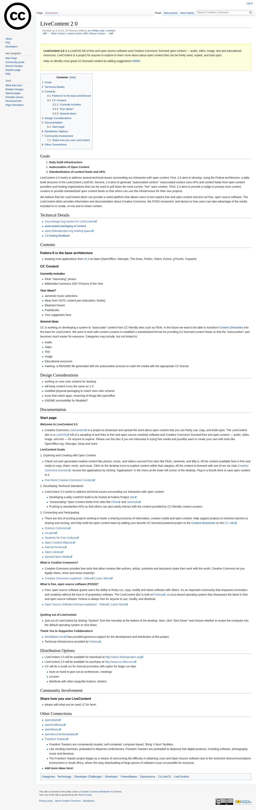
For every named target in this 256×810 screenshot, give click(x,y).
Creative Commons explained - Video (68, 578)
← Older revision (56, 33)
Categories (48, 776)
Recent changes (14, 66)
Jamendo (132, 502)
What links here (13, 85)
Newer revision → (99, 33)
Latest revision (74, 33)
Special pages (12, 93)
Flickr (114, 502)
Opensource (147, 776)
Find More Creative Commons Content (69, 480)
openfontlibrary (54, 724)
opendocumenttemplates (60, 734)
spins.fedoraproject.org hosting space (68, 230)
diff (44, 33)
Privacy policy (46, 801)
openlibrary (51, 729)
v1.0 (86, 258)
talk (102, 30)
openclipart (51, 720)
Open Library (53, 552)
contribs (110, 30)
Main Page (11, 58)
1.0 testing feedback (57, 235)
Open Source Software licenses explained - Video (75, 604)
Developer (111, 776)
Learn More (103, 578)
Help (7, 73)
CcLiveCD (164, 776)
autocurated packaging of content (65, 226)
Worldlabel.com (54, 636)
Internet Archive (54, 547)
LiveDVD (61, 434)
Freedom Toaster (55, 739)
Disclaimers (89, 801)
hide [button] (72, 77)
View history (187, 12)
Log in (249, 3)
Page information (14, 105)
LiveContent (76, 430)
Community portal (14, 62)
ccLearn (50, 533)
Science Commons (56, 528)
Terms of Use (85, 795)
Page (40, 12)
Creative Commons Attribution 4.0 (97, 791)
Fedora (158, 594)
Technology (64, 776)
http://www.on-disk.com (119, 661)
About (8, 38)
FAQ (7, 42)
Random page (12, 70)
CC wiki (229, 523)
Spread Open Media (57, 556)
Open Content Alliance (58, 542)
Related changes (14, 89)
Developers (11, 46)
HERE (136, 61)
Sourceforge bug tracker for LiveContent (69, 221)
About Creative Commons (68, 801)
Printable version (14, 97)
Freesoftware (129, 776)
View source (170, 12)
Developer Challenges (88, 776)
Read (158, 12)
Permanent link (13, 101)
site (132, 497)
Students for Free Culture (60, 537)
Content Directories (231, 327)
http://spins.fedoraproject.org (123, 657)
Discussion (51, 12)
